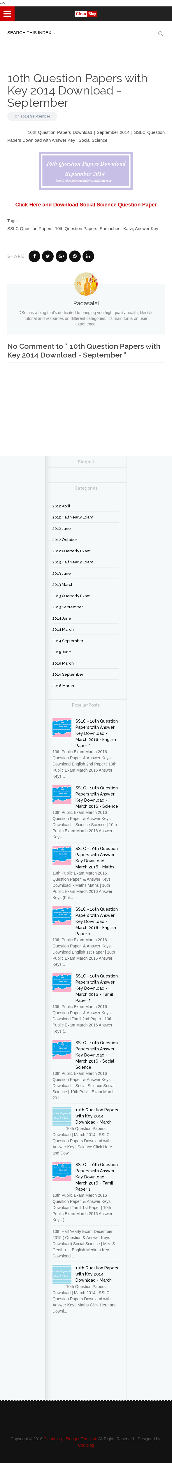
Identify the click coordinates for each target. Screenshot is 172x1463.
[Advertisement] (29, 50)
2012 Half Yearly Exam (72, 517)
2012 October (64, 539)
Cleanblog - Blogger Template (70, 1438)
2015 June (61, 652)
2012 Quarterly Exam (71, 551)
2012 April (61, 506)
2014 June (61, 618)
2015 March (63, 663)
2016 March (63, 686)
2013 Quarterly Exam (71, 596)
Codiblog (86, 1445)
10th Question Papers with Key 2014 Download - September (77, 90)
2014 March (63, 629)
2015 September (67, 674)
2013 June (61, 573)
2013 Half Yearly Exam (72, 562)
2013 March (62, 584)
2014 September (35, 116)
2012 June (61, 528)
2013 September (67, 607)
